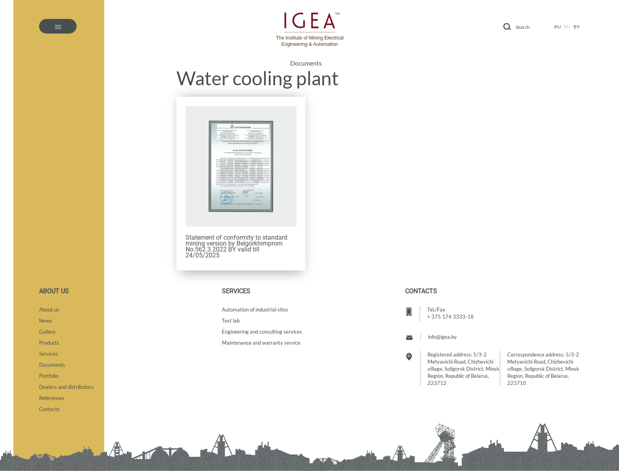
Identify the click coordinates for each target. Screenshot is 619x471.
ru (557, 27)
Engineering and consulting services (262, 331)
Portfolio (48, 376)
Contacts (49, 409)
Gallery (47, 331)
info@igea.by (442, 337)
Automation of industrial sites (255, 309)
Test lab (231, 320)
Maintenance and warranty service (261, 343)
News (45, 320)
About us (49, 309)
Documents (306, 63)
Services (48, 354)
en (567, 27)
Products (49, 343)
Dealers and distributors (66, 387)
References (51, 398)
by (577, 27)
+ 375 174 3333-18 (450, 316)
